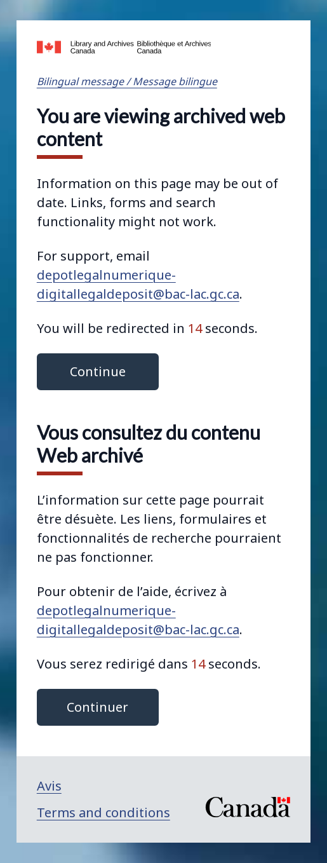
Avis (49, 785)
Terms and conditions (103, 812)
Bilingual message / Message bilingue (127, 81)
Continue (98, 371)
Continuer (97, 707)
